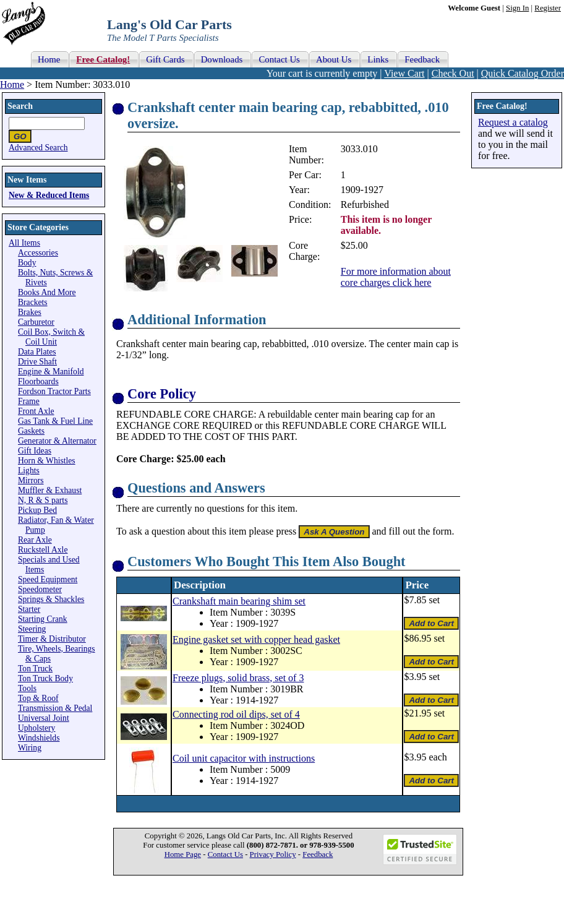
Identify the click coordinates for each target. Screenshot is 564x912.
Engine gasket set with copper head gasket (256, 639)
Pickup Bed (37, 510)
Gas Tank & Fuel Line (55, 421)
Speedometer (40, 589)
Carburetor (36, 322)
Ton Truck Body (45, 678)
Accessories (38, 252)
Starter (29, 609)
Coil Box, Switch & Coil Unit (51, 336)
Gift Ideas (34, 450)
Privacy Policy (273, 854)
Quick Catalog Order (522, 73)
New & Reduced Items (49, 195)
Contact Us (225, 854)
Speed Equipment (47, 579)
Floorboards (38, 381)
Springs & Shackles (51, 599)
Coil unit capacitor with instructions (244, 758)
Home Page (182, 854)
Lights (29, 470)
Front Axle (36, 411)
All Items (24, 242)
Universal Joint (43, 718)
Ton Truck (35, 668)
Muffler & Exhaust (50, 490)
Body (27, 262)
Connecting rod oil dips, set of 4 (236, 714)
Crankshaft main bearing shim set (239, 601)
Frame (29, 401)
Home (12, 84)
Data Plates (37, 351)
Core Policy (161, 394)
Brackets (33, 302)
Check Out (453, 73)
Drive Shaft (37, 361)
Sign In (517, 8)
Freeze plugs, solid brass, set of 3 (238, 678)
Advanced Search (38, 147)
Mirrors (31, 480)
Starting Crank (42, 619)
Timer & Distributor (52, 638)
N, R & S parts (42, 500)
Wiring (29, 747)
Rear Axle (35, 539)
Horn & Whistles (46, 460)
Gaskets (31, 431)
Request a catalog (513, 122)
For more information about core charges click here (396, 277)
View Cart (404, 73)
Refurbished (365, 204)
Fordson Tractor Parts (54, 391)
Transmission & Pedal (55, 708)
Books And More (47, 292)
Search (20, 106)
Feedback (317, 854)
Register (547, 8)
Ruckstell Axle (42, 549)
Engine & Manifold (50, 371)
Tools (27, 688)
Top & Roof (38, 698)
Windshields (38, 737)
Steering (32, 629)
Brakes (29, 312)
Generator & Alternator (57, 440)
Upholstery (36, 728)
